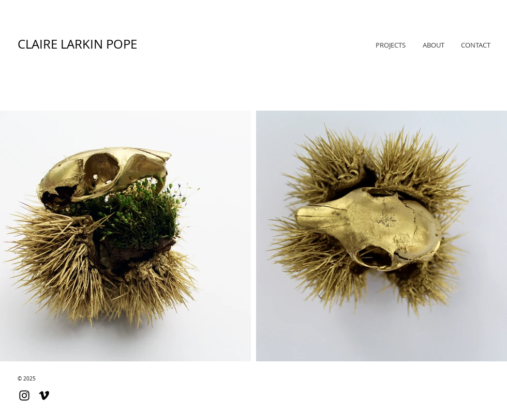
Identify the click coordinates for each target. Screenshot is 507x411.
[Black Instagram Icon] (24, 395)
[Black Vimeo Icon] (44, 395)
